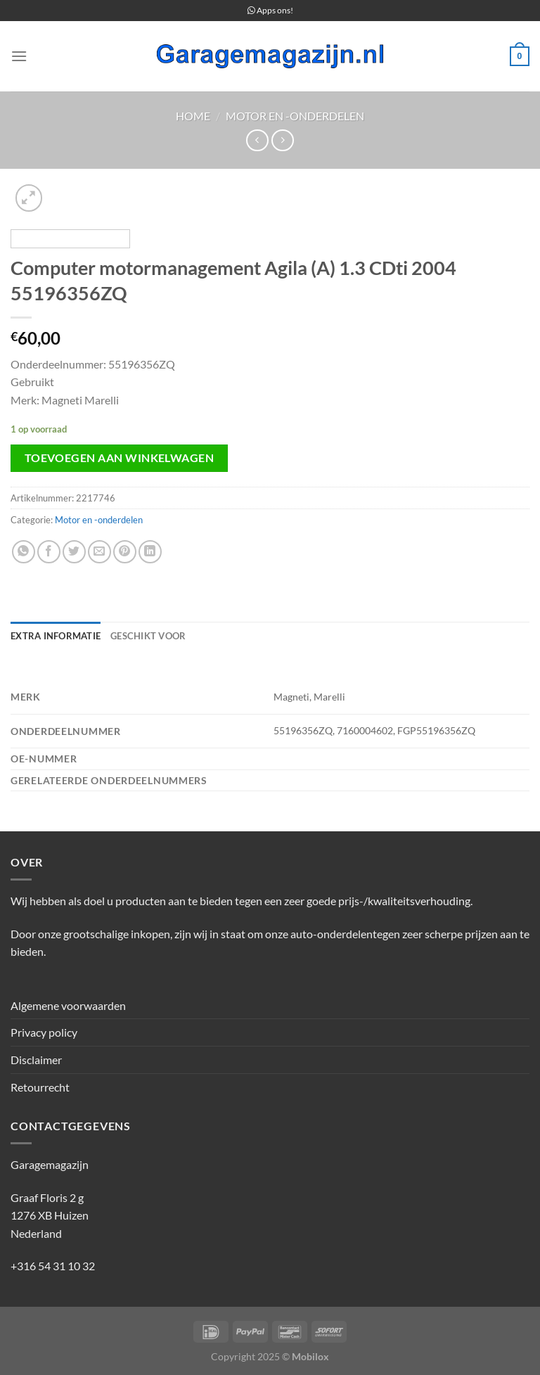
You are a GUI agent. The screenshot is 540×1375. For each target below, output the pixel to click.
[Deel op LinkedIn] (150, 551)
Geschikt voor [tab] (148, 635)
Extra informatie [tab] (56, 635)
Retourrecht (40, 1087)
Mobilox (310, 1356)
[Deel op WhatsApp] (23, 551)
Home (193, 115)
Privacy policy (44, 1032)
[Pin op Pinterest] (124, 551)
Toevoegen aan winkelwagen (119, 458)
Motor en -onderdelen (295, 115)
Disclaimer (36, 1059)
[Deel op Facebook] (48, 551)
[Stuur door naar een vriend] (99, 551)
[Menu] (19, 56)
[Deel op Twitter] (74, 551)
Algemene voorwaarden (68, 1005)
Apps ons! (270, 10)
